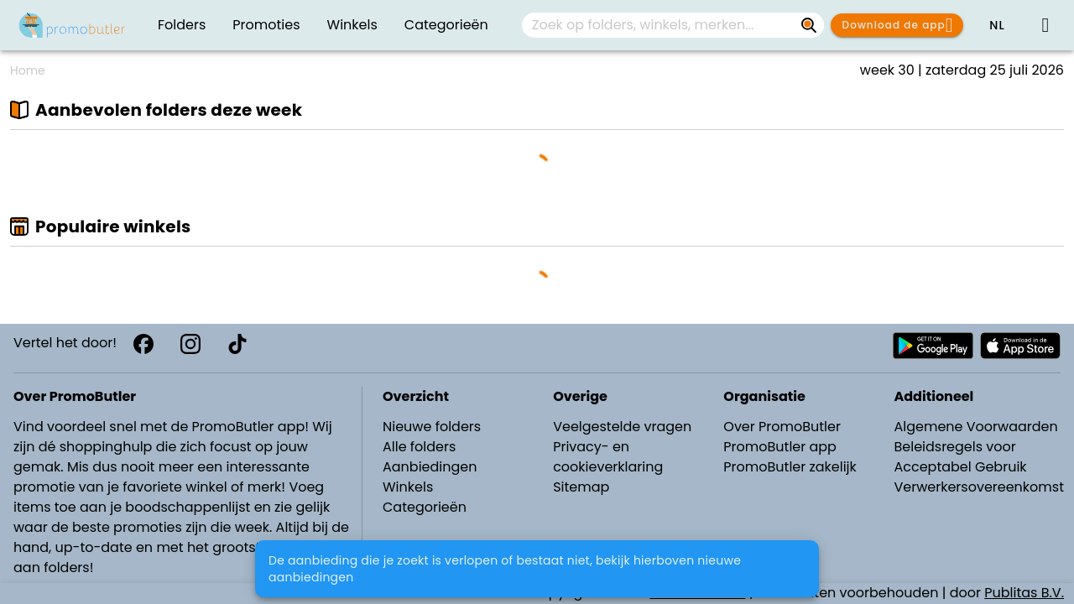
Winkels (408, 487)
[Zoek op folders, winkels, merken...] (809, 25)
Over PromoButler (782, 426)
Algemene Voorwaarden (975, 426)
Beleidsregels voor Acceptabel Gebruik (960, 456)
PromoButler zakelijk (790, 466)
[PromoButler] (72, 25)
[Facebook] (143, 344)
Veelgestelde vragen (622, 426)
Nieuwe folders (432, 426)
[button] (997, 25)
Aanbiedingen (430, 466)
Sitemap (581, 487)
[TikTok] (237, 344)
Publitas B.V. (1024, 592)
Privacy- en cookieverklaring (608, 456)
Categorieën (425, 507)
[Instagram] (190, 344)
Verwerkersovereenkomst (979, 487)
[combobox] (673, 25)
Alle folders (419, 446)
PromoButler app (780, 446)
